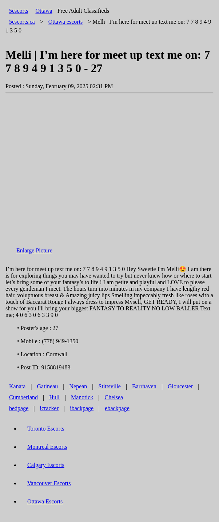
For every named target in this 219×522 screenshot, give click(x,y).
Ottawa (43, 11)
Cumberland (23, 397)
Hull (54, 397)
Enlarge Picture (34, 250)
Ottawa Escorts (45, 501)
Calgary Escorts (45, 465)
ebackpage (117, 408)
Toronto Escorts (45, 428)
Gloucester (180, 386)
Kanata (17, 386)
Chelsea (113, 397)
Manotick (82, 397)
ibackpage (81, 408)
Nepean (78, 386)
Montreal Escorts (47, 447)
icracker (49, 408)
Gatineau (47, 386)
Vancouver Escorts (49, 483)
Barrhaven (144, 386)
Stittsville (110, 386)
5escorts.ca (22, 22)
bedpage (18, 408)
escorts (65, 22)
